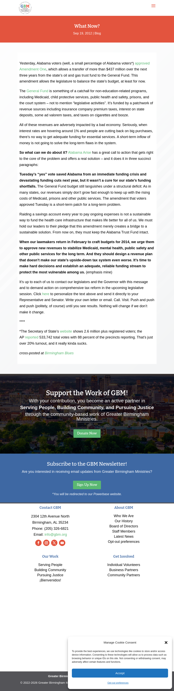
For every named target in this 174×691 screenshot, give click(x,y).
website (66, 331)
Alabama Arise (79, 153)
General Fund (37, 91)
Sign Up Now (87, 485)
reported (31, 337)
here (45, 294)
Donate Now (87, 433)
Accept (120, 673)
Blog (98, 33)
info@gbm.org (56, 534)
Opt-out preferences (118, 683)
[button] (166, 643)
